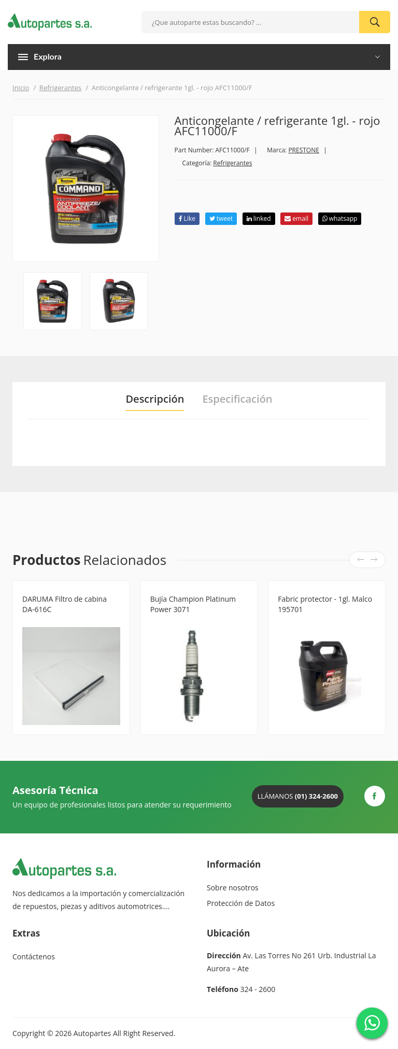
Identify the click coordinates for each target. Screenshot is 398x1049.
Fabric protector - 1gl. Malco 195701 (325, 604)
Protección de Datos (241, 903)
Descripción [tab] (154, 399)
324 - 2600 (258, 989)
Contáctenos (33, 956)
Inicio (20, 87)
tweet (221, 218)
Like (187, 218)
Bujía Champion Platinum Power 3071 (193, 604)
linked (259, 218)
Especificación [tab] (237, 399)
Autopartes (92, 1033)
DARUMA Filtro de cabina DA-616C (64, 604)
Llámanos (298, 796)
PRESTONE (303, 150)
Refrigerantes (60, 87)
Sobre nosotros (233, 887)
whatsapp (340, 218)
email (296, 218)
